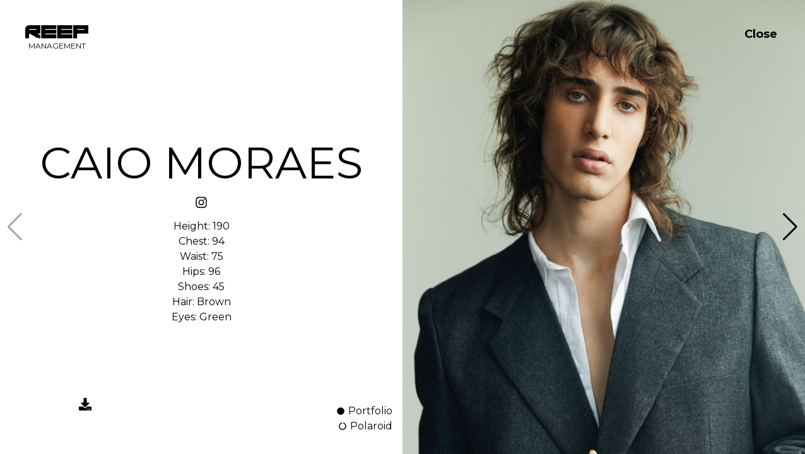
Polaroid (365, 426)
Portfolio (364, 411)
